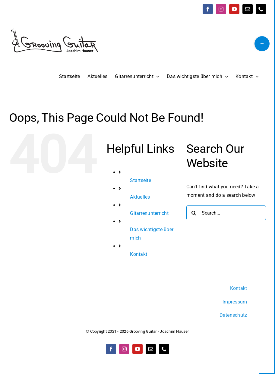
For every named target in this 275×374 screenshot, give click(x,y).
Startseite (140, 180)
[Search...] (226, 212)
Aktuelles (140, 197)
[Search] (193, 212)
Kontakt (138, 254)
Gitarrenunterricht (149, 213)
